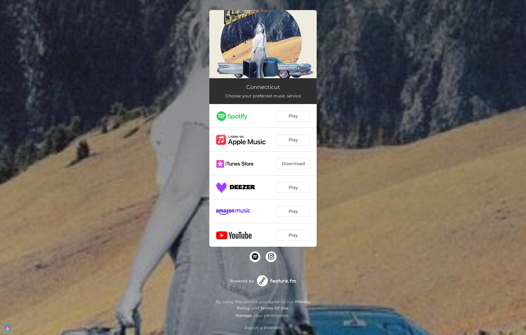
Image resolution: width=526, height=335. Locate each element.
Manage (243, 315)
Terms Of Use (274, 307)
